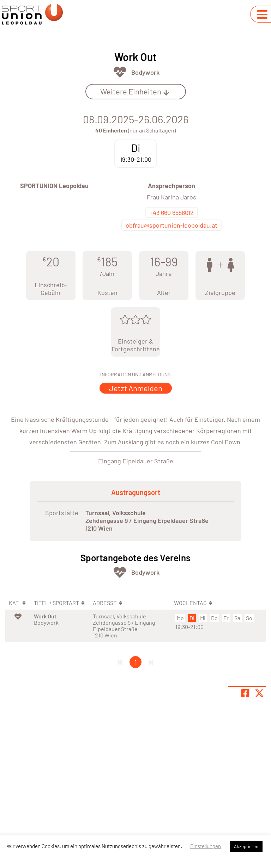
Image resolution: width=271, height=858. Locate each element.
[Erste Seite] (120, 662)
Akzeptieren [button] (246, 846)
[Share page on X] (259, 693)
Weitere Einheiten (134, 91)
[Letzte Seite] (151, 662)
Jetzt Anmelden (135, 388)
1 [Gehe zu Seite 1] (135, 662)
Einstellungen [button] (205, 846)
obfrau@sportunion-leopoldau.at (171, 225)
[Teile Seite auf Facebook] (245, 693)
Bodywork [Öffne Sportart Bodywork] (145, 72)
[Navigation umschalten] (262, 14)
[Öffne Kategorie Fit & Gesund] (120, 72)
